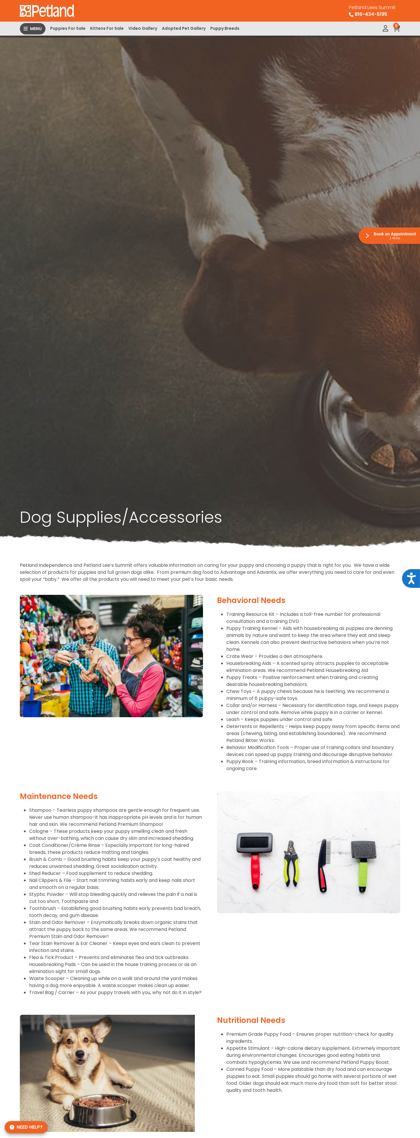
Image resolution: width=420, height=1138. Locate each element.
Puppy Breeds (224, 28)
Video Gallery (142, 28)
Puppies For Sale (67, 28)
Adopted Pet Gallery (184, 28)
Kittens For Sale (107, 28)
